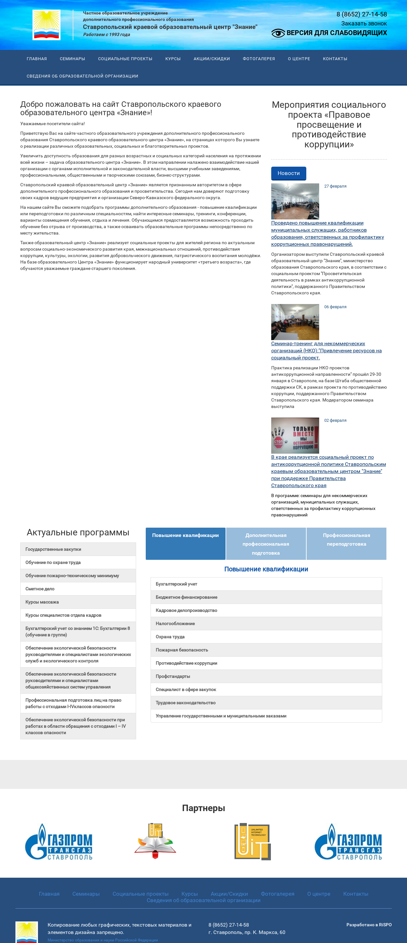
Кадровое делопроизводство (186, 610)
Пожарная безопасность (182, 649)
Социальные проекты (125, 58)
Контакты (335, 58)
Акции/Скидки (212, 58)
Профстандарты (173, 676)
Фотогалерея (259, 58)
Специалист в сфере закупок (186, 689)
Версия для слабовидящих (329, 33)
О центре (299, 58)
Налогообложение (175, 623)
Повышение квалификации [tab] (185, 535)
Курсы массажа (42, 602)
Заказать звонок (364, 23)
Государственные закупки (53, 549)
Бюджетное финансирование (186, 597)
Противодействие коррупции (186, 663)
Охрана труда (170, 636)
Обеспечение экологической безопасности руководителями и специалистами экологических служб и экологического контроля (78, 654)
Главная (37, 58)
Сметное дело (39, 588)
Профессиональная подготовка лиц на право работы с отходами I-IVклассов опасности (73, 703)
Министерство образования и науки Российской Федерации (103, 940)
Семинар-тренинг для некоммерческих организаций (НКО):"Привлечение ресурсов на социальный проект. (326, 350)
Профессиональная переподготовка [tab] (346, 539)
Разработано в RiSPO (369, 924)
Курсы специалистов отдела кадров (63, 615)
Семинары (72, 58)
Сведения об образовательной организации (82, 76)
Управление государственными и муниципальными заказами (221, 715)
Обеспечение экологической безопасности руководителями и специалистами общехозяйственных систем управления (70, 680)
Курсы (173, 58)
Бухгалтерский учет (176, 584)
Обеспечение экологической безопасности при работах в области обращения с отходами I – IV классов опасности (75, 726)
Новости (289, 173)
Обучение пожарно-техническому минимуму (72, 575)
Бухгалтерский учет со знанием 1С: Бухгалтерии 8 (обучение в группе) (77, 631)
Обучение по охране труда (53, 562)
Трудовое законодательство (186, 702)
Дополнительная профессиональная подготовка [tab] (266, 544)
